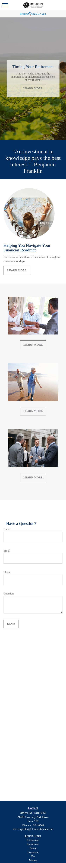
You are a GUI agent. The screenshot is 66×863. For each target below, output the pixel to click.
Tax (33, 856)
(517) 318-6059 (37, 812)
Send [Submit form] (11, 623)
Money (33, 860)
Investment (33, 844)
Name (7, 529)
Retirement (33, 840)
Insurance (32, 852)
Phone (7, 572)
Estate (33, 848)
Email (7, 550)
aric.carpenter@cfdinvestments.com (33, 829)
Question (9, 593)
